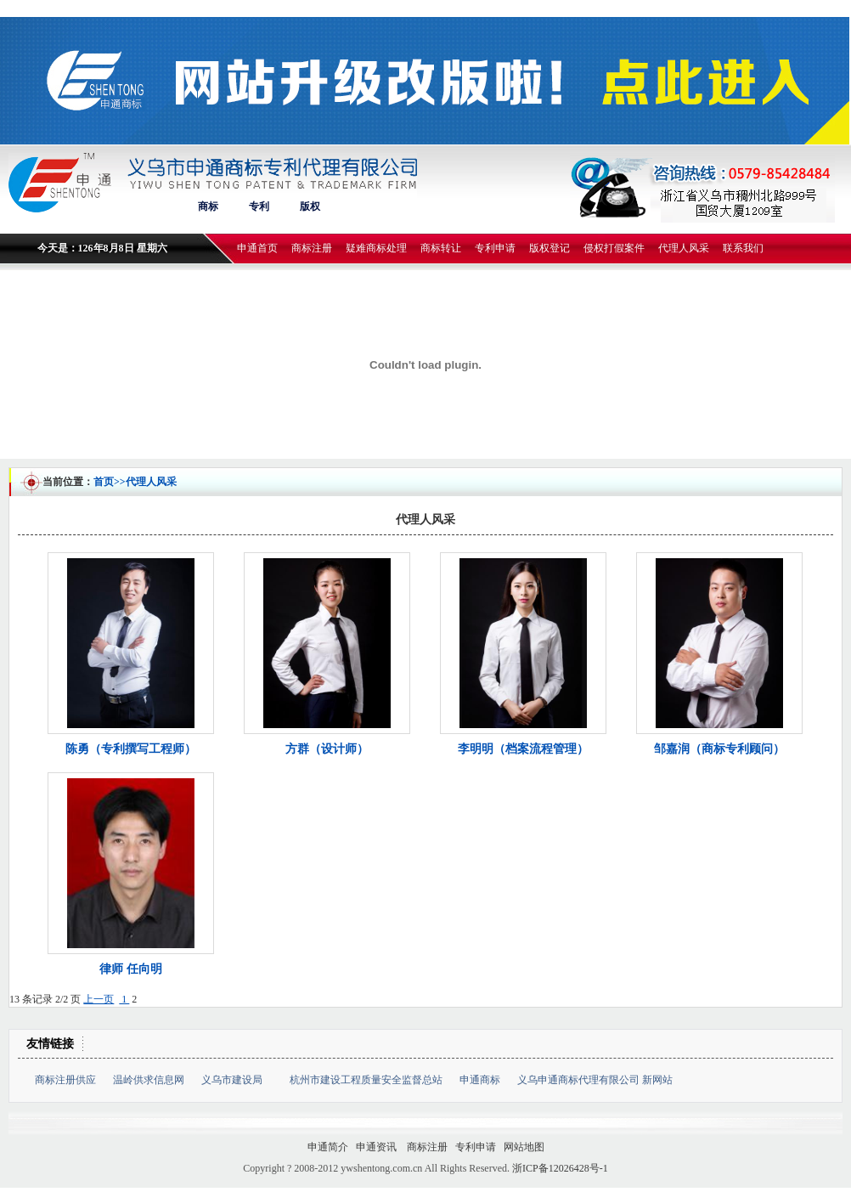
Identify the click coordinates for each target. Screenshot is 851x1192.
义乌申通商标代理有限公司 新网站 (595, 1080)
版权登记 (549, 248)
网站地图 (524, 1147)
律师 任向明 (130, 969)
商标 (208, 206)
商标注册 (311, 248)
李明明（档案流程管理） (523, 749)
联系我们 (743, 248)
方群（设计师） (327, 749)
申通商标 (479, 1080)
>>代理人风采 (145, 482)
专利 (259, 206)
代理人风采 (683, 248)
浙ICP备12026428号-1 (560, 1168)
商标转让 (440, 248)
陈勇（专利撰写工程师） (130, 749)
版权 (310, 206)
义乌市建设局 (237, 1080)
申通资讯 (377, 1147)
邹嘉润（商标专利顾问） (719, 749)
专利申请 (495, 248)
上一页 (98, 999)
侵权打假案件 (614, 248)
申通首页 (257, 248)
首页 (103, 482)
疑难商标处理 (376, 248)
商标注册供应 (65, 1080)
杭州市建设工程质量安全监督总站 (366, 1080)
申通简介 (327, 1147)
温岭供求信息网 (148, 1080)
